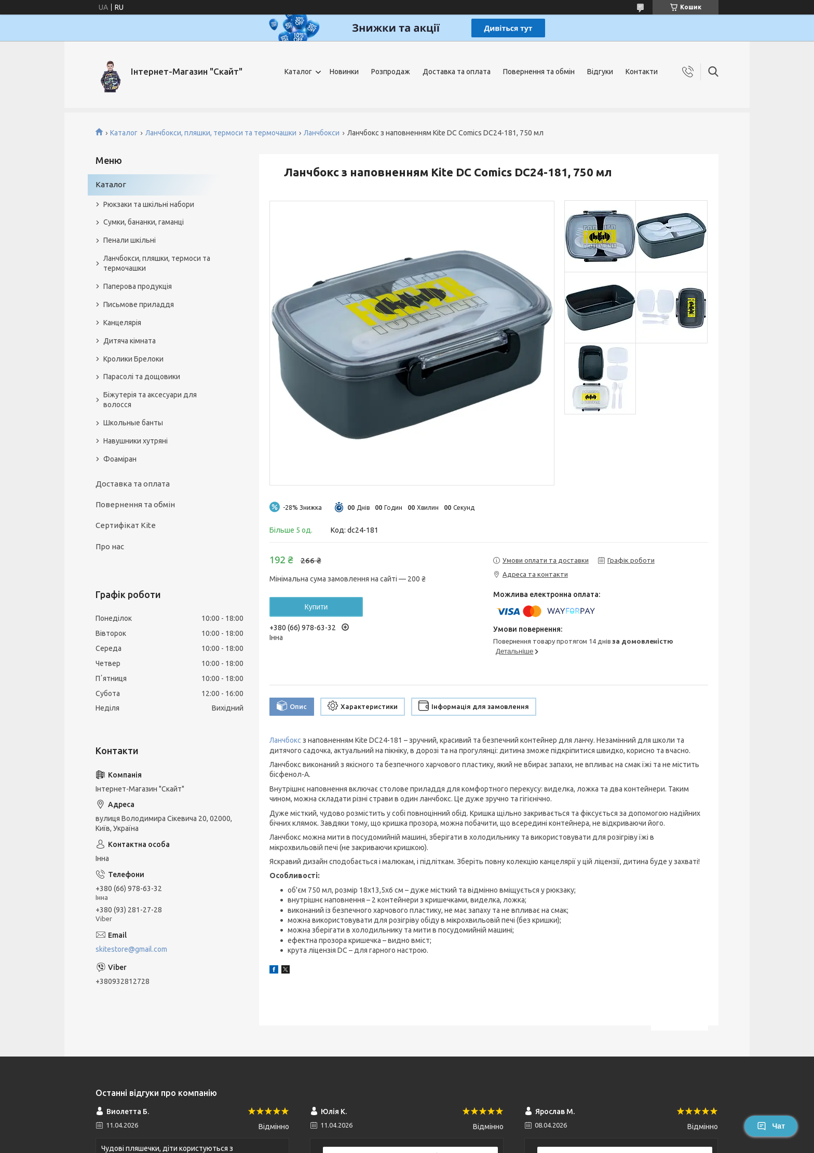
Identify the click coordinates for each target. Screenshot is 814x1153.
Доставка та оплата (457, 71)
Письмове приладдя (138, 304)
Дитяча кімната (129, 341)
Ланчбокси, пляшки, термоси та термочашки (220, 133)
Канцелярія (122, 322)
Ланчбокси (322, 133)
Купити (316, 607)
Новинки (344, 71)
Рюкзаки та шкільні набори (148, 204)
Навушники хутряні (135, 441)
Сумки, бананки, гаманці (143, 222)
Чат (771, 1126)
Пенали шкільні (129, 240)
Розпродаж (390, 71)
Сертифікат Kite (126, 525)
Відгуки (600, 71)
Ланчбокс (285, 740)
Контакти (642, 71)
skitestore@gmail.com (131, 949)
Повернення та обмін (539, 71)
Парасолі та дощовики (141, 376)
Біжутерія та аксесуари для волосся (150, 400)
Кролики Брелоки (133, 359)
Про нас (110, 546)
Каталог (298, 71)
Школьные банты (133, 423)
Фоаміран (120, 459)
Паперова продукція (137, 286)
